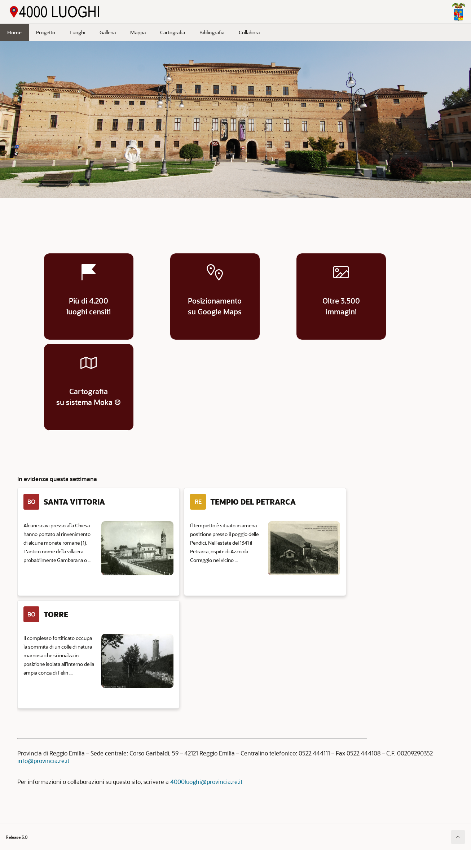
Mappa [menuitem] (138, 32)
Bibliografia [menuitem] (211, 32)
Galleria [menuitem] (108, 32)
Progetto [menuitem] (45, 32)
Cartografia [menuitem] (172, 32)
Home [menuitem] (14, 32)
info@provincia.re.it (43, 760)
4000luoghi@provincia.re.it (206, 781)
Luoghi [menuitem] (77, 32)
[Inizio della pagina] (458, 837)
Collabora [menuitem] (249, 32)
